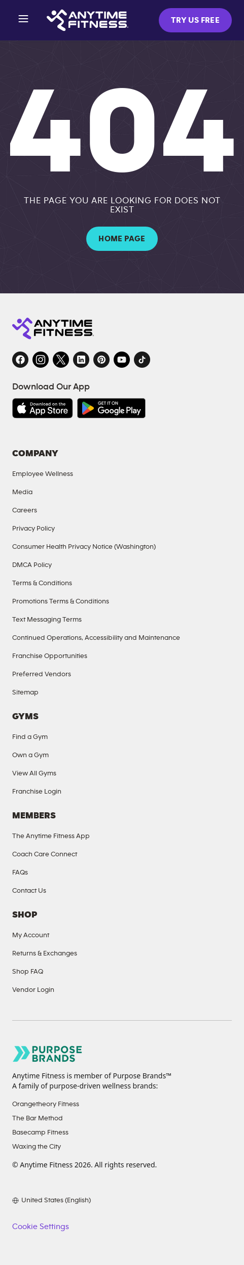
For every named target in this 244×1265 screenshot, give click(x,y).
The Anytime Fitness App (51, 836)
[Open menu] (23, 20)
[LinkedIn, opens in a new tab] (81, 360)
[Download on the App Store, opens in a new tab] (42, 408)
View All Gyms (34, 773)
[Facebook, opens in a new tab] (20, 360)
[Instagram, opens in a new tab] (40, 360)
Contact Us (29, 890)
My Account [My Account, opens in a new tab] (30, 935)
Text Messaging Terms (47, 619)
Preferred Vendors (41, 674)
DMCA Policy (32, 565)
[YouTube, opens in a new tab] (122, 360)
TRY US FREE (195, 20)
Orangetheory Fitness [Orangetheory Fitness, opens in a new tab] (45, 1104)
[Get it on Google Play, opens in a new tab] (111, 408)
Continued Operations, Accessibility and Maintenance (96, 637)
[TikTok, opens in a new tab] (142, 360)
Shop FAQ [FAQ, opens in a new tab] (27, 971)
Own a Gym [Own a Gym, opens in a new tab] (30, 755)
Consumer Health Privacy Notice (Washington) (84, 546)
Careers (24, 510)
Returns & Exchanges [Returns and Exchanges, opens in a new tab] (44, 953)
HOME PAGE (121, 239)
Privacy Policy (33, 528)
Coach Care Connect (44, 854)
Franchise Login (36, 791)
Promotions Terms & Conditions (60, 601)
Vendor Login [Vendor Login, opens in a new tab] (33, 989)
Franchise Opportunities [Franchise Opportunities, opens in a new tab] (49, 656)
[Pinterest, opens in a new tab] (101, 360)
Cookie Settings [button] (40, 1227)
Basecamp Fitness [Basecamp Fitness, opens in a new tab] (40, 1132)
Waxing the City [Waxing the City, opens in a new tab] (36, 1146)
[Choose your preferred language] (51, 1200)
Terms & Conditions (42, 583)
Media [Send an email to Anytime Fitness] (22, 492)
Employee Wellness (42, 473)
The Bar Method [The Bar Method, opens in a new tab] (37, 1118)
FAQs (20, 872)
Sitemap (25, 692)
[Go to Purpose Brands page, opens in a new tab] (47, 1054)
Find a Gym (30, 736)
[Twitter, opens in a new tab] (61, 360)
